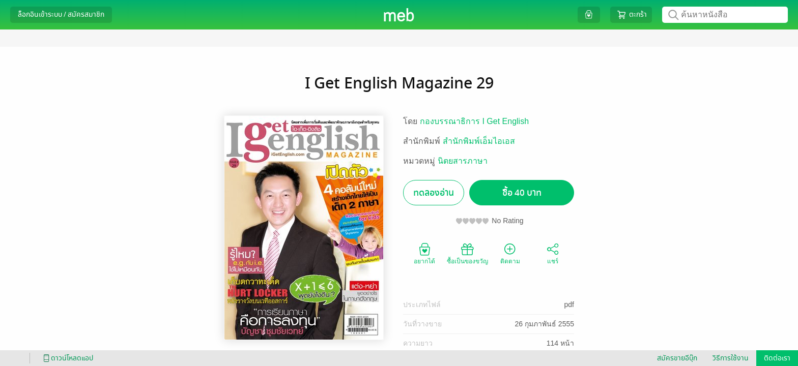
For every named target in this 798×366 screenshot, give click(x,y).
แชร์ (552, 253)
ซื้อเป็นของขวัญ (467, 253)
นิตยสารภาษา (463, 161)
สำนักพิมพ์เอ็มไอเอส (479, 141)
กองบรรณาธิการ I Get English (474, 121)
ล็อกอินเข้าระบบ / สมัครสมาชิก (61, 14)
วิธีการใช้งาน (730, 358)
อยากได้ (424, 253)
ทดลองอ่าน (433, 193)
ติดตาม (510, 253)
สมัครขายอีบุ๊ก (677, 358)
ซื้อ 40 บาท (522, 193)
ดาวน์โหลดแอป (66, 358)
